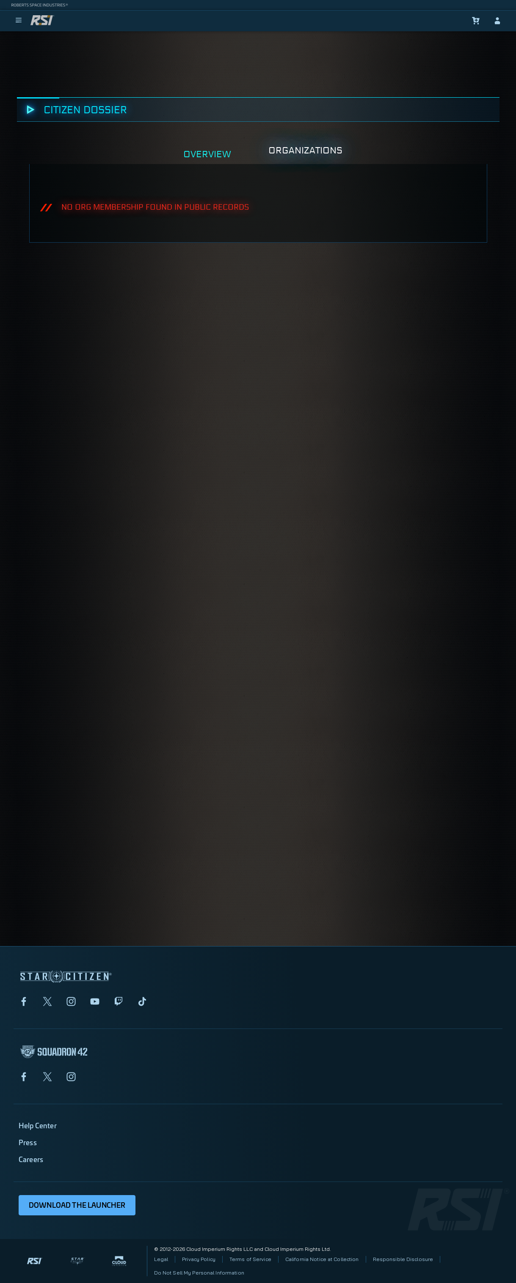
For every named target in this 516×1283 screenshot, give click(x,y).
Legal (161, 1259)
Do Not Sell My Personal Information (199, 1272)
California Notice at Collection (322, 1259)
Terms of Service (250, 1259)
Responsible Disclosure (403, 1259)
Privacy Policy (198, 1259)
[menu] (18, 20)
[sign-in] (497, 20)
